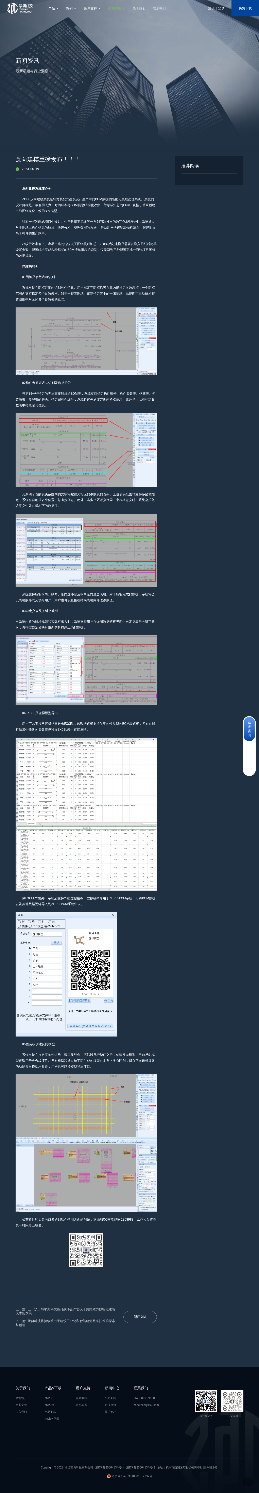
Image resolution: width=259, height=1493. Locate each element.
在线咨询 (249, 728)
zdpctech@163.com (146, 1405)
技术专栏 (110, 1411)
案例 (71, 8)
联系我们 (159, 8)
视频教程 (81, 1398)
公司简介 (21, 1398)
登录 (221, 8)
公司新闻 (110, 1398)
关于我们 (139, 8)
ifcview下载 (52, 1418)
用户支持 (92, 8)
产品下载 (50, 1411)
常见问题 (81, 1405)
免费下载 (245, 8)
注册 (211, 8)
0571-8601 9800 (144, 1398)
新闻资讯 (116, 8)
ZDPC (48, 1398)
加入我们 (21, 1411)
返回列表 (140, 1317)
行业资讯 (110, 1405)
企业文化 (21, 1405)
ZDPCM (49, 1405)
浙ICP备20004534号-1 (109, 1467)
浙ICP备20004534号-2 (140, 1467)
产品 (53, 8)
